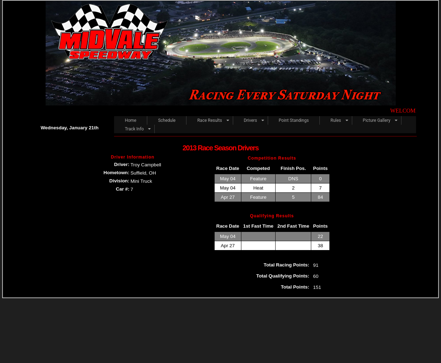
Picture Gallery (376, 120)
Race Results (209, 120)
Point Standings (294, 120)
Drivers (250, 120)
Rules (335, 120)
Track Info (134, 128)
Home (130, 120)
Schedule (166, 120)
